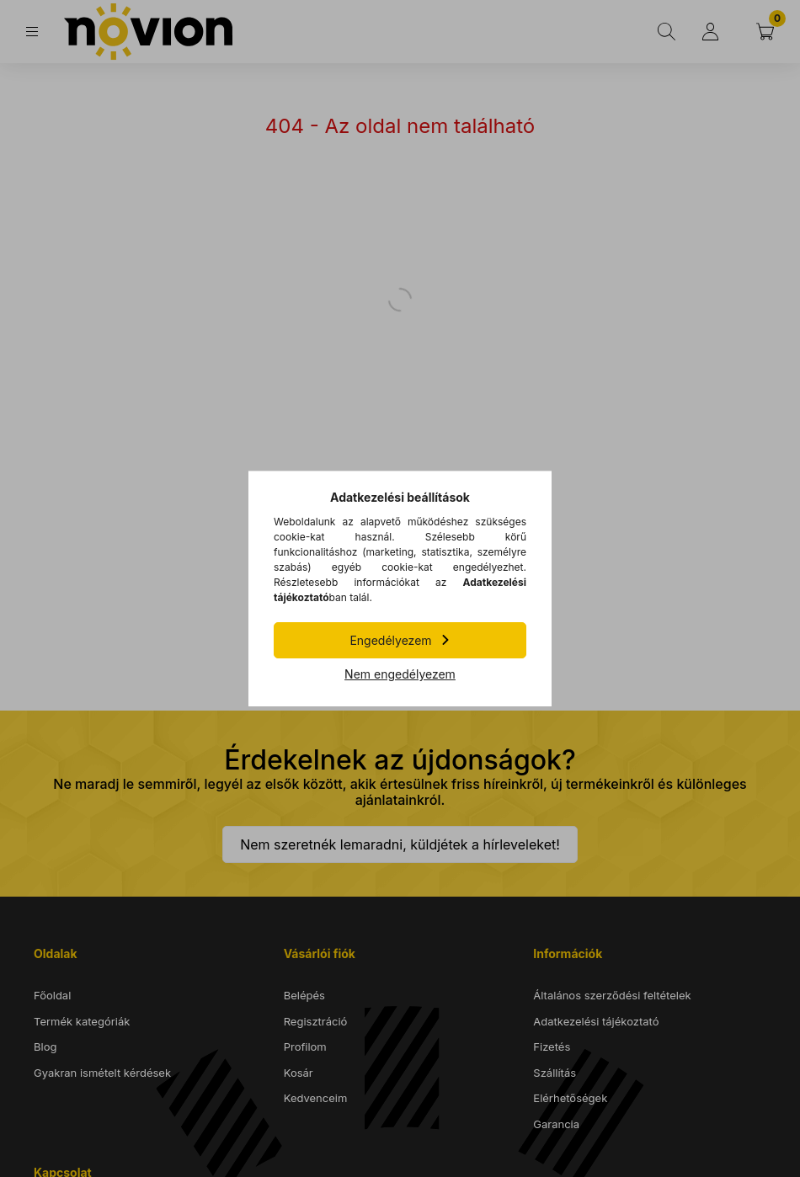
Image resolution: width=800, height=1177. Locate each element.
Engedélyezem (390, 640)
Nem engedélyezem (400, 674)
